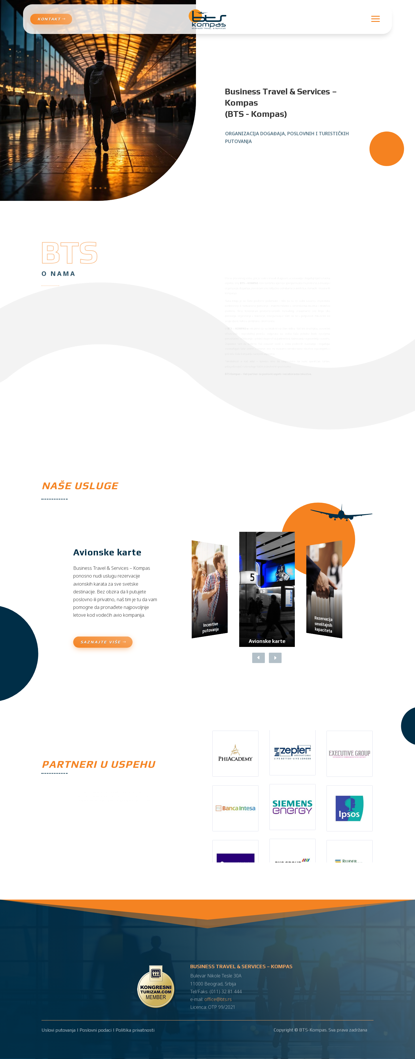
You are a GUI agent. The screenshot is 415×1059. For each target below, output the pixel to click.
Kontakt (49, 19)
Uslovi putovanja (59, 1030)
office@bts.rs (218, 995)
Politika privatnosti (135, 1030)
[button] (271, 658)
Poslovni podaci (96, 1030)
